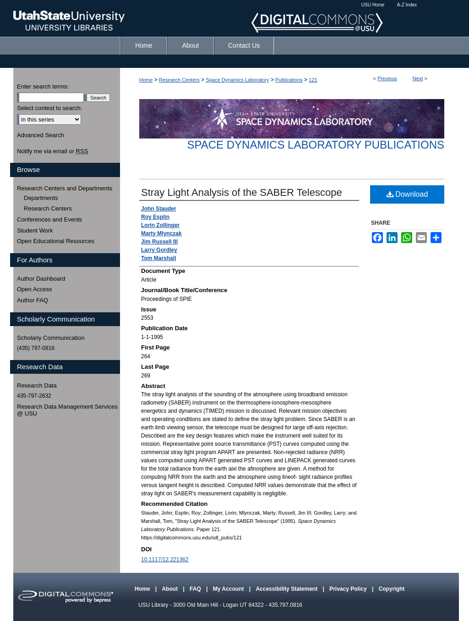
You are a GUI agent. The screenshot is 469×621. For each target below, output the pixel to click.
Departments (41, 197)
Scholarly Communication (50, 337)
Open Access (34, 289)
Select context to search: (49, 108)
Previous (387, 78)
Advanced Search (40, 135)
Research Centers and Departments (64, 188)
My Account (229, 589)
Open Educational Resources (55, 241)
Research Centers (179, 80)
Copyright (392, 589)
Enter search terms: (43, 86)
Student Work (35, 230)
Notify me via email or (52, 151)
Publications (288, 80)
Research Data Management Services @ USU (67, 410)
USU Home (373, 4)
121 (313, 80)
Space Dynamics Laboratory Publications (315, 145)
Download (407, 194)
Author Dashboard (41, 278)
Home (146, 80)
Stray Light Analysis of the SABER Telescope (241, 192)
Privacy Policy (348, 589)
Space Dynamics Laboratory (237, 80)
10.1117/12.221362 (164, 559)
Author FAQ (32, 300)
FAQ (196, 589)
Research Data (37, 385)
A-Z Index (407, 4)
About (170, 589)
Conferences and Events (49, 219)
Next (418, 78)
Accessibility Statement (287, 589)
